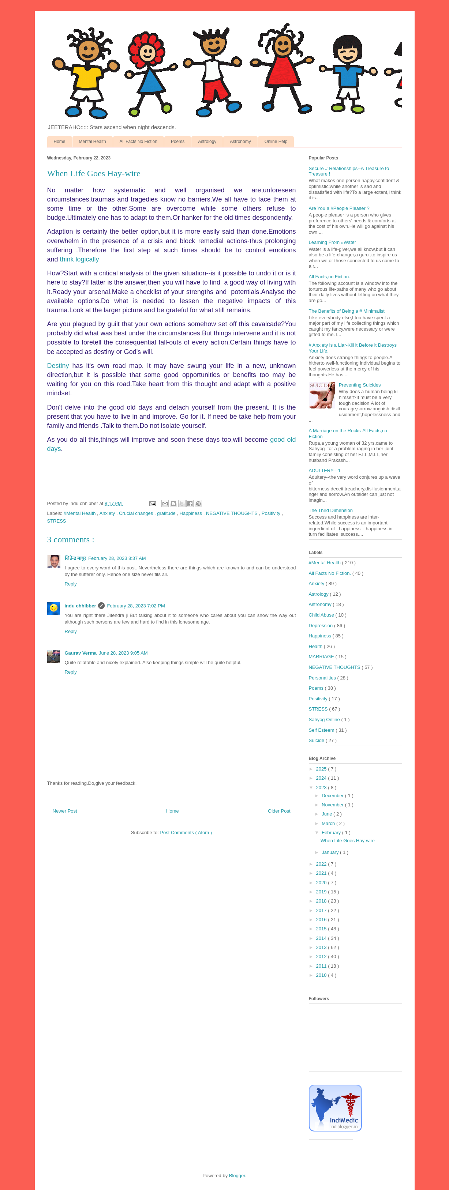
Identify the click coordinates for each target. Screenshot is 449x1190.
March (329, 823)
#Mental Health (80, 513)
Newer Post (65, 811)
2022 (322, 864)
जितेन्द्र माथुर (75, 558)
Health (316, 646)
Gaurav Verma (81, 653)
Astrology (207, 141)
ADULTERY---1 (325, 470)
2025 (322, 769)
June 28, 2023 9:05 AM (123, 653)
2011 (322, 966)
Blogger (237, 1175)
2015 (322, 928)
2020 (322, 882)
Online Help (276, 141)
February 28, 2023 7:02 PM (136, 606)
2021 (322, 873)
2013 (322, 947)
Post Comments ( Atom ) (186, 832)
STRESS (56, 521)
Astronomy (240, 141)
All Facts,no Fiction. (329, 276)
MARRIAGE (322, 656)
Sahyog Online (325, 719)
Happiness (191, 513)
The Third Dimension (331, 510)
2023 (322, 787)
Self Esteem (322, 730)
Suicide (317, 740)
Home (60, 141)
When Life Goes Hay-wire (348, 840)
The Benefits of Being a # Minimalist (347, 311)
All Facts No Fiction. (330, 573)
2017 (322, 910)
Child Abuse (322, 615)
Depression (321, 625)
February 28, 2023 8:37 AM (117, 558)
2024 (322, 778)
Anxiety (108, 513)
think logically (79, 259)
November (333, 804)
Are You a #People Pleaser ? (339, 208)
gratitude (167, 513)
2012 (322, 956)
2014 (322, 938)
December (333, 795)
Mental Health (92, 141)
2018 (322, 901)
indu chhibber (80, 606)
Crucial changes (136, 513)
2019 (322, 892)
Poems (177, 141)
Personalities (323, 678)
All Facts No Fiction (138, 141)
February (332, 832)
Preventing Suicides (360, 385)
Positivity (272, 513)
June (327, 814)
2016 (322, 919)
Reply (71, 584)
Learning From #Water (332, 242)
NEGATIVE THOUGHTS (232, 513)
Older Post (279, 811)
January (331, 852)
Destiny (58, 365)
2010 (322, 975)
